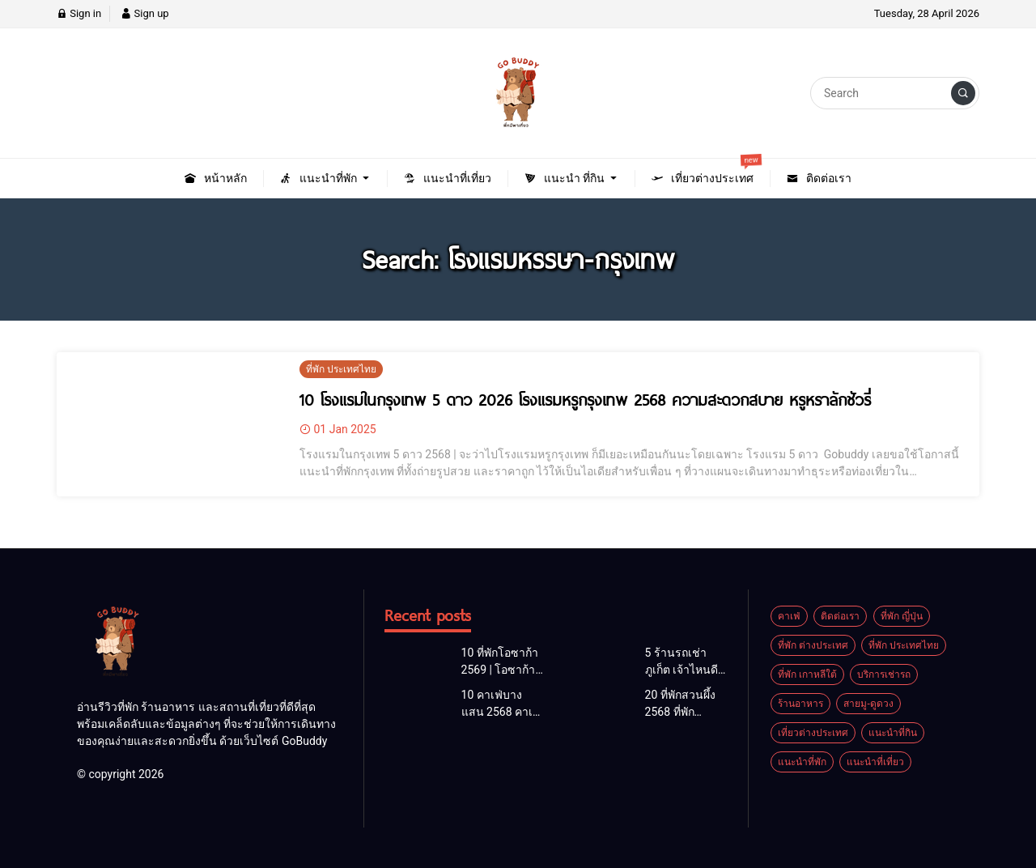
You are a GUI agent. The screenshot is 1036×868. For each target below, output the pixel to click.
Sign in (79, 13)
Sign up (144, 13)
